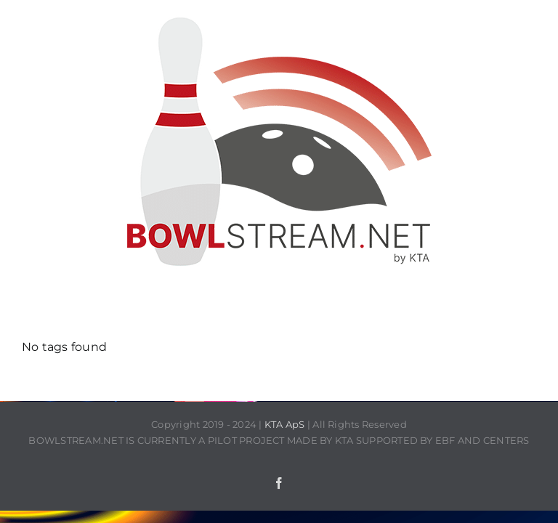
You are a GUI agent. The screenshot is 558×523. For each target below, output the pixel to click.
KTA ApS (284, 424)
